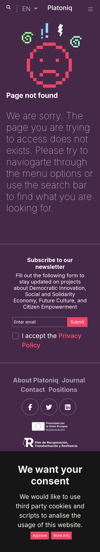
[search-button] (8, 7)
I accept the (52, 340)
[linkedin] (67, 407)
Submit (77, 322)
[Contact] (33, 389)
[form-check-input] (15, 336)
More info (61, 535)
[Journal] (73, 380)
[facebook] (30, 407)
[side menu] (90, 9)
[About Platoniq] (36, 380)
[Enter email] (39, 322)
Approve (40, 535)
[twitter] (49, 407)
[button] (30, 9)
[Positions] (63, 389)
